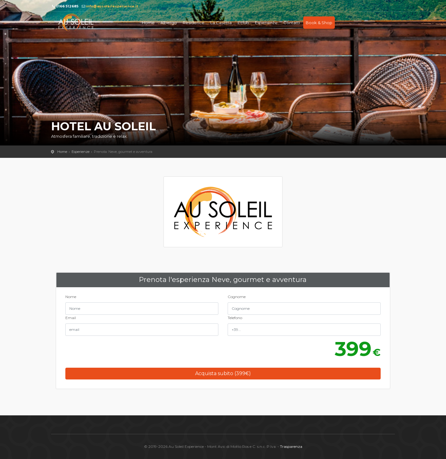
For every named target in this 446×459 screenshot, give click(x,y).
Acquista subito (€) (223, 373)
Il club (243, 22)
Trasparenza (291, 446)
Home (148, 22)
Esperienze (266, 22)
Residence (193, 22)
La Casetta (221, 22)
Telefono (235, 317)
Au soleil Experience (76, 22)
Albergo (168, 22)
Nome (70, 296)
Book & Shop (319, 22)
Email (70, 317)
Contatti (291, 22)
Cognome (237, 296)
